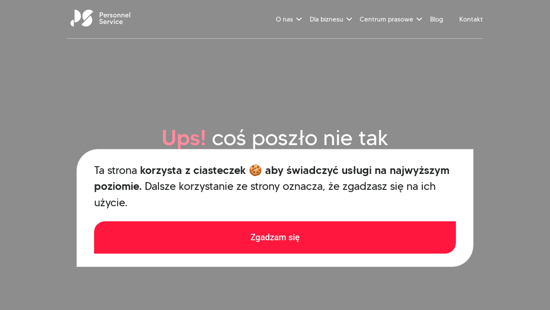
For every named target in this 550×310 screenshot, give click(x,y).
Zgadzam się (275, 237)
